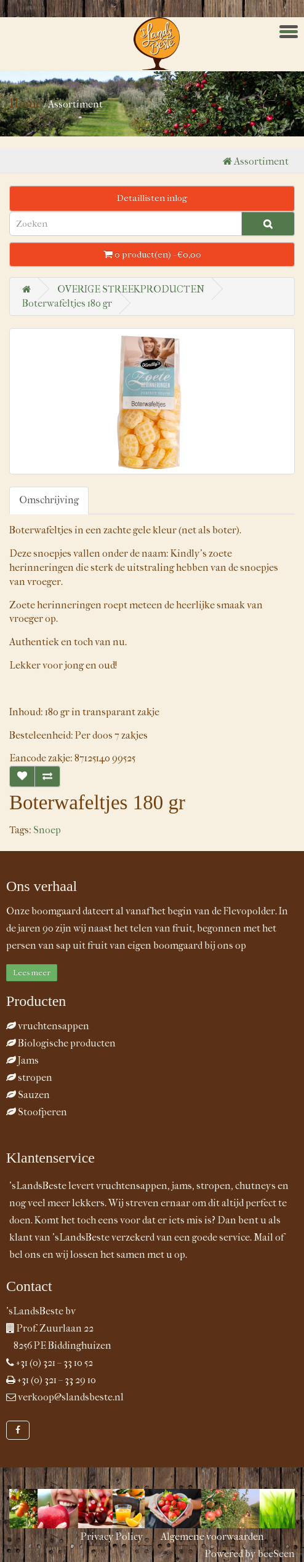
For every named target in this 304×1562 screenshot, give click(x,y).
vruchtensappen (47, 1026)
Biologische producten (61, 1043)
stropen (29, 1077)
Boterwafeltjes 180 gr (67, 303)
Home (25, 103)
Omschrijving (49, 500)
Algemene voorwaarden (212, 1536)
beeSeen (276, 1554)
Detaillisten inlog (152, 197)
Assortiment (256, 161)
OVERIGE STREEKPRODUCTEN (130, 289)
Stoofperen (36, 1112)
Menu (293, 27)
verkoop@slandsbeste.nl (71, 1397)
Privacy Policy (112, 1536)
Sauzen (28, 1095)
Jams (22, 1060)
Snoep (47, 830)
